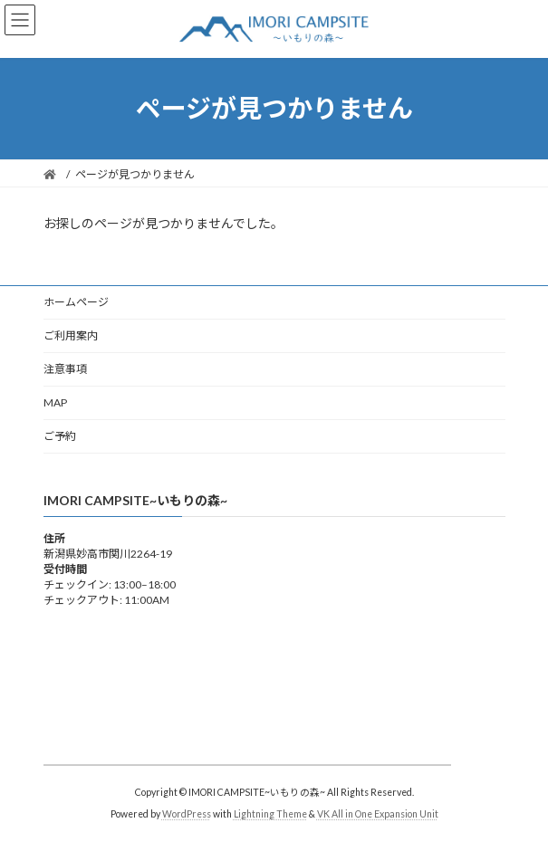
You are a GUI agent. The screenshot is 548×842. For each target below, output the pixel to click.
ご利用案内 (70, 335)
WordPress (186, 814)
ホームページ (76, 302)
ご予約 (59, 436)
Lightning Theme (270, 814)
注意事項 (65, 369)
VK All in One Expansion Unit (377, 814)
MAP (55, 402)
